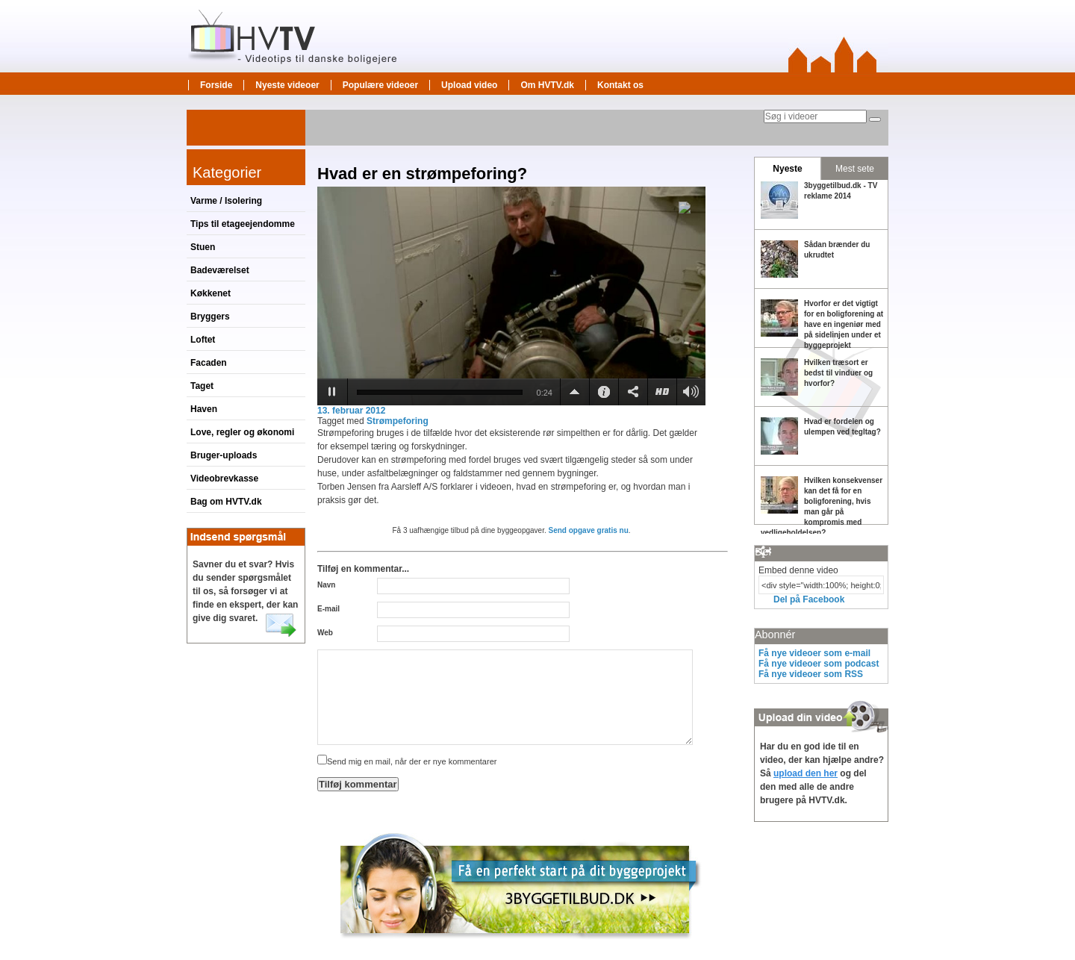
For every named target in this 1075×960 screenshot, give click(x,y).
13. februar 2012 (351, 410)
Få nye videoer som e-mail (814, 653)
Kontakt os (620, 85)
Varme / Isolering (226, 201)
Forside (216, 85)
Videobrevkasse (224, 478)
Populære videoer (380, 85)
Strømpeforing (398, 421)
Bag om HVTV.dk (226, 501)
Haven (203, 409)
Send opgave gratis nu (589, 530)
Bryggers (210, 316)
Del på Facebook (808, 599)
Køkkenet (210, 293)
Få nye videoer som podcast (818, 663)
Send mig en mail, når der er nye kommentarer (406, 761)
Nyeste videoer (287, 85)
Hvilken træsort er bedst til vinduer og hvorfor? (838, 372)
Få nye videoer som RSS (810, 674)
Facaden (208, 363)
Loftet (202, 339)
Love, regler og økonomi (242, 432)
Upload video (469, 85)
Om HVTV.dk (547, 85)
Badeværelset (219, 270)
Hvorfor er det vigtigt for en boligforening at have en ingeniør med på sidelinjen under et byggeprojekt (843, 324)
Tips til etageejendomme (242, 224)
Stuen (202, 247)
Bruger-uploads (223, 455)
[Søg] (875, 119)
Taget (202, 386)
